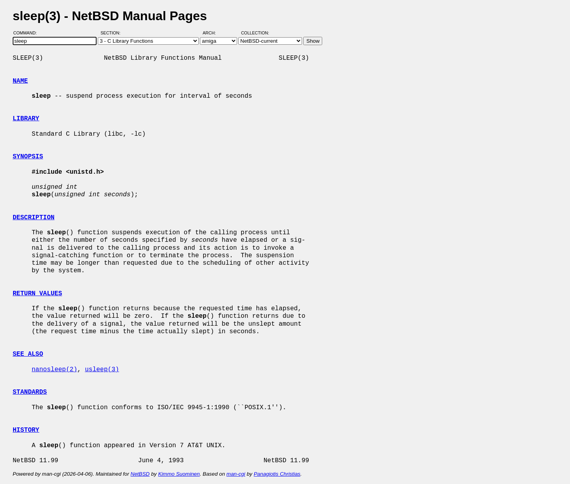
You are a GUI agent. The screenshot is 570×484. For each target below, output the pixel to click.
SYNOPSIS (28, 156)
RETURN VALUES (37, 293)
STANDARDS (30, 392)
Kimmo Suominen (179, 474)
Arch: (213, 32)
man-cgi (235, 474)
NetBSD (140, 474)
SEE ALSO (28, 354)
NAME (20, 81)
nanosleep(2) (54, 369)
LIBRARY (26, 118)
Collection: (255, 32)
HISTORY (26, 430)
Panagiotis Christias (277, 474)
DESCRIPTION (34, 217)
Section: (112, 32)
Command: (27, 32)
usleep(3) (102, 369)
